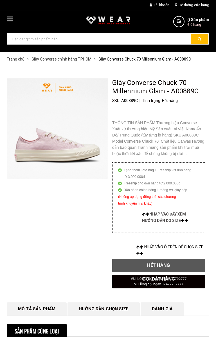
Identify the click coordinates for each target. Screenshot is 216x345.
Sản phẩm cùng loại (37, 330)
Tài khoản (159, 5)
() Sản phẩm (198, 22)
